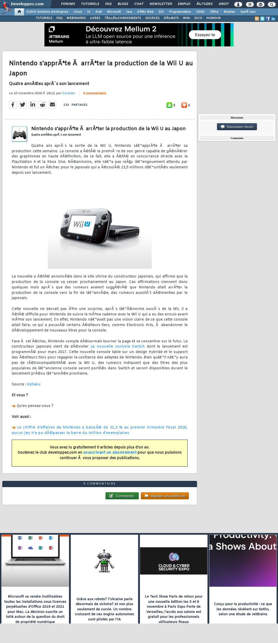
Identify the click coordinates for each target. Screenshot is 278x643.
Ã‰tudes (204, 4)
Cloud (78, 12)
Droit (223, 4)
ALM (98, 12)
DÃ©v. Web (145, 12)
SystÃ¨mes (248, 12)
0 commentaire (94, 94)
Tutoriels (90, 4)
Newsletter (160, 4)
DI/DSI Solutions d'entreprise (47, 12)
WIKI (186, 18)
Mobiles (229, 12)
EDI (161, 12)
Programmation (180, 12)
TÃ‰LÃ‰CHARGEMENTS (122, 18)
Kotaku (34, 384)
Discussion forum (237, 127)
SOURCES (152, 18)
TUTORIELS (44, 18)
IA (88, 12)
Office (214, 12)
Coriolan (68, 93)
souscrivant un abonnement (110, 452)
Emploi (184, 4)
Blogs (123, 4)
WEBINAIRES (76, 18)
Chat (139, 4)
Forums (68, 4)
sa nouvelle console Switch (118, 346)
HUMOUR (213, 18)
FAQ (108, 4)
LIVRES (95, 18)
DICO (198, 18)
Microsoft (114, 12)
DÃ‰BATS (171, 18)
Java (129, 12)
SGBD (200, 12)
